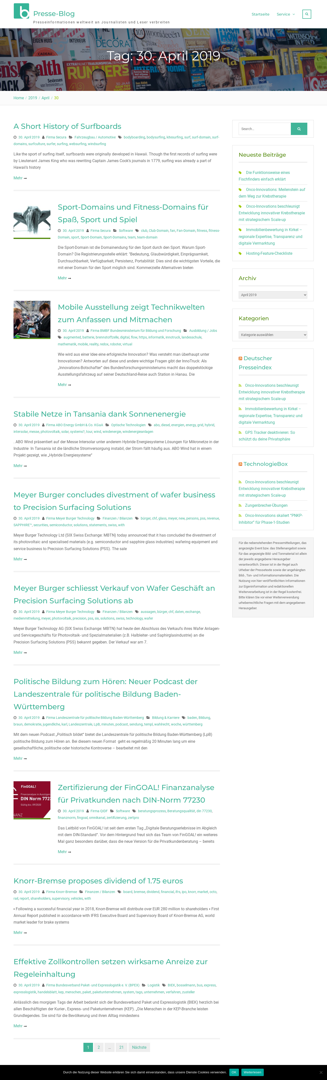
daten (179, 611)
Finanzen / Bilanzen (118, 517)
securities (40, 524)
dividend (153, 891)
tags (139, 991)
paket (86, 991)
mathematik (67, 343)
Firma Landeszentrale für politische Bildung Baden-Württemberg (95, 717)
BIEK (171, 984)
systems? (77, 431)
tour (89, 431)
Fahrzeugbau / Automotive (95, 136)
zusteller (188, 991)
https (143, 336)
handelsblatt (47, 991)
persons (192, 517)
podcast (121, 724)
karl (64, 724)
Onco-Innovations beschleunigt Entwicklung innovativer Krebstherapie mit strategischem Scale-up (272, 212)
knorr (192, 891)
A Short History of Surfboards (67, 125)
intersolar (21, 431)
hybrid (209, 424)
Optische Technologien (128, 424)
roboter (115, 343)
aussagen (148, 611)
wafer (148, 618)
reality (93, 343)
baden (192, 717)
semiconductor (60, 524)
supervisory (60, 898)
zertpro (133, 817)
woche (176, 724)
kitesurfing (175, 136)
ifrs (177, 891)
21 (121, 1046)
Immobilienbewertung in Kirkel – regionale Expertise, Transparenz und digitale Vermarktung (270, 236)
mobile (83, 343)
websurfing (77, 143)
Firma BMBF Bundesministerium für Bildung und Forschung (136, 330)
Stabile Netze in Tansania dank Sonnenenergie (100, 413)
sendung (136, 724)
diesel (165, 424)
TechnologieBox (266, 463)
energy (191, 424)
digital (124, 336)
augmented (72, 336)
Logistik (154, 984)
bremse (139, 891)
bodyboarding (134, 136)
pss (202, 517)
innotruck (173, 336)
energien (177, 424)
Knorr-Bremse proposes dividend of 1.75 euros (98, 880)
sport (75, 236)
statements (98, 524)
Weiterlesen (252, 1072)
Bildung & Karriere (165, 717)
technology (134, 618)
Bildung (204, 717)
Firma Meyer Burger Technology (70, 517)
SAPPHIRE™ (23, 524)
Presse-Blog (54, 13)
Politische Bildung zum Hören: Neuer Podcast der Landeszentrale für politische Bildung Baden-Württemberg (106, 693)
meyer (172, 517)
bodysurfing (156, 136)
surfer (51, 143)
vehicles (77, 898)
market (202, 891)
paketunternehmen (107, 991)
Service (283, 13)
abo (157, 424)
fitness (202, 230)
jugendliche (51, 724)
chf (154, 517)
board (127, 891)
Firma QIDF (99, 810)
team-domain (147, 236)
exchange (192, 611)
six (97, 618)
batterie (88, 336)
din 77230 (204, 810)
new (182, 517)
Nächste (139, 1046)
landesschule (192, 336)
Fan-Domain (186, 230)
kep (61, 991)
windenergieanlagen (138, 431)
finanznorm (67, 817)
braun (18, 724)
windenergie (112, 431)
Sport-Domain (91, 236)
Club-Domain (159, 230)
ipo (184, 891)
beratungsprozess (152, 810)
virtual (127, 343)
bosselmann (186, 984)
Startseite (260, 13)
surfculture (36, 143)
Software (126, 230)
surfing (62, 143)
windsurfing (97, 143)
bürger (146, 517)
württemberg (192, 724)
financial (167, 891)
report (24, 898)
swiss (112, 524)
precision (79, 618)
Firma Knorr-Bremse (61, 891)
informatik (156, 336)
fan (172, 230)
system (128, 991)
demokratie (32, 724)
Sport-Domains (114, 236)
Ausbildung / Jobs (203, 330)
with (121, 524)
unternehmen (154, 991)
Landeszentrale (80, 724)
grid (200, 424)
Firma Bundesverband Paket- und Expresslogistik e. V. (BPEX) (93, 984)
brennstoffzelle (107, 336)
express (210, 984)
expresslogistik (25, 991)
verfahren (173, 991)
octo (213, 891)
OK (234, 1072)
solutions (81, 524)
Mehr (18, 177)
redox (104, 343)
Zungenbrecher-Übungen (266, 504)
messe (34, 431)
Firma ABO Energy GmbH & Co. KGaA (74, 424)
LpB (97, 724)
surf (187, 136)
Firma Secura (56, 136)
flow (134, 336)
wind (97, 431)
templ (148, 724)
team (132, 236)
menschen (73, 991)
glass (162, 517)
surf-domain (201, 136)
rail (16, 898)
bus (199, 984)
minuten (107, 724)
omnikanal (97, 817)
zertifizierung (116, 817)
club (144, 230)
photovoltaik (50, 431)
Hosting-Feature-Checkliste (269, 252)
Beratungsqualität (181, 810)
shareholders (40, 898)
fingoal (82, 817)
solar (65, 431)
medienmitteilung (27, 618)
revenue (213, 517)
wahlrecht (162, 724)
